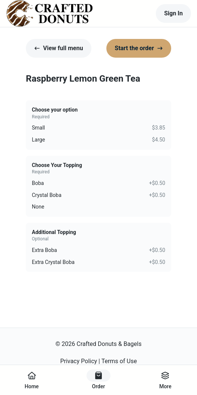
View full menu (58, 48)
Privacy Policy (78, 361)
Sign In (173, 13)
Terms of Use (119, 361)
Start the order (139, 48)
